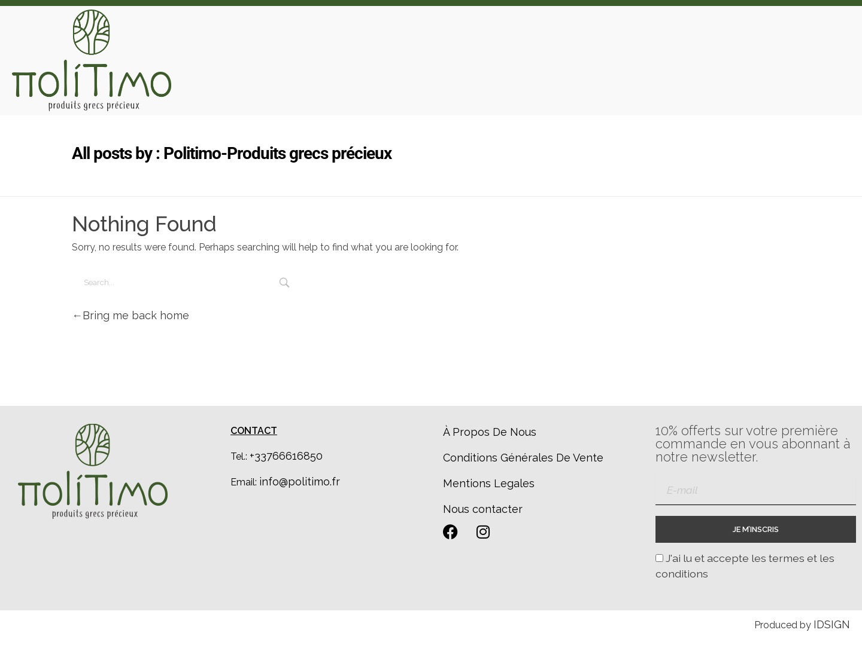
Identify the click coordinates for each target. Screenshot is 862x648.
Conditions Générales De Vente (523, 457)
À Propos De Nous (489, 432)
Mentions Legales (489, 483)
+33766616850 (286, 456)
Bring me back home (130, 315)
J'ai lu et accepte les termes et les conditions (744, 566)
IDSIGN (832, 624)
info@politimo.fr (299, 481)
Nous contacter (483, 509)
